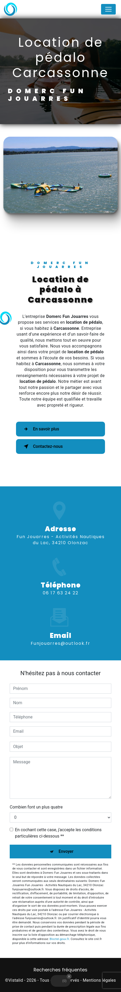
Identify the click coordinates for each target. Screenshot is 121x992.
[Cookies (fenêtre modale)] (1, 988)
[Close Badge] (69, 976)
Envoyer (66, 851)
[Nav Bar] (108, 9)
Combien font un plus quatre (36, 807)
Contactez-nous (42, 446)
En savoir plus (40, 429)
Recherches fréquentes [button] (60, 970)
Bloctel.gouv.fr (59, 939)
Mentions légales (99, 980)
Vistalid (15, 980)
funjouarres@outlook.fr (60, 636)
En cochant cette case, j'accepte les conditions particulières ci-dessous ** (58, 833)
